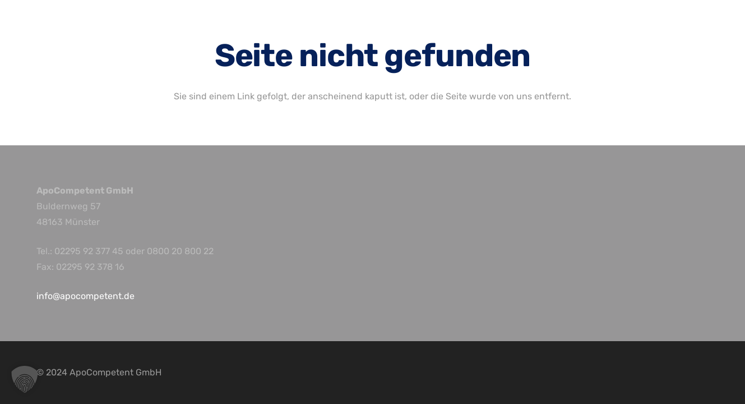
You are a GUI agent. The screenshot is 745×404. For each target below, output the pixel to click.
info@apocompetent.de (85, 296)
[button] (24, 379)
